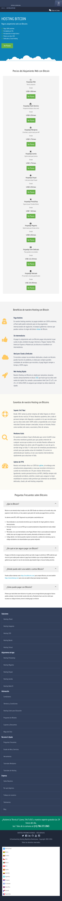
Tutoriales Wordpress (10, 763)
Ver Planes (7, 45)
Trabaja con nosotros (10, 795)
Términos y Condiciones (11, 703)
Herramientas (7, 756)
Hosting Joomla (8, 679)
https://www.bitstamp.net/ (12, 578)
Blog (5, 809)
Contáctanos (7, 696)
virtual (38, 329)
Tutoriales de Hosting (10, 770)
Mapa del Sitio (8, 732)
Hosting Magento (9, 665)
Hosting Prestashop (9, 658)
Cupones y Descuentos (10, 725)
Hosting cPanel (8, 619)
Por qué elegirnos (9, 788)
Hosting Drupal (8, 672)
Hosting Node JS (8, 686)
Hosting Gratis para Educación (13, 710)
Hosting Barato (8, 640)
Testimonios (7, 802)
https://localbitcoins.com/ (27, 575)
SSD (37, 377)
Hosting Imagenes (9, 626)
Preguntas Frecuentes (10, 742)
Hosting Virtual (8, 647)
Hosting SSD (7, 633)
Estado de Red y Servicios (11, 749)
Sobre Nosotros (8, 781)
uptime (41, 465)
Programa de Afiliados (10, 718)
